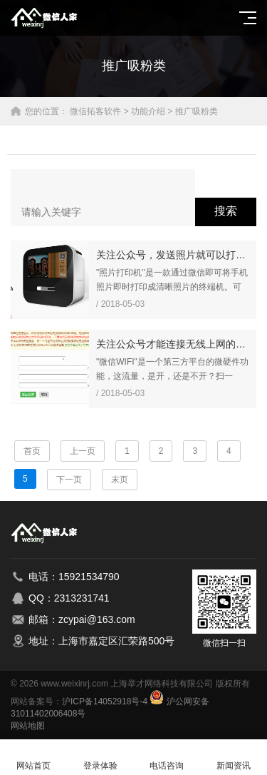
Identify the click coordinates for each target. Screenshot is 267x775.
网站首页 (33, 757)
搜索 (225, 211)
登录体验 (100, 757)
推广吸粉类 (196, 111)
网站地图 (28, 726)
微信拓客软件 (95, 111)
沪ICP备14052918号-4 (104, 701)
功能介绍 (148, 111)
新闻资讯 (233, 757)
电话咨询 (167, 757)
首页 (32, 451)
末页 (119, 480)
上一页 (82, 451)
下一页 (69, 480)
